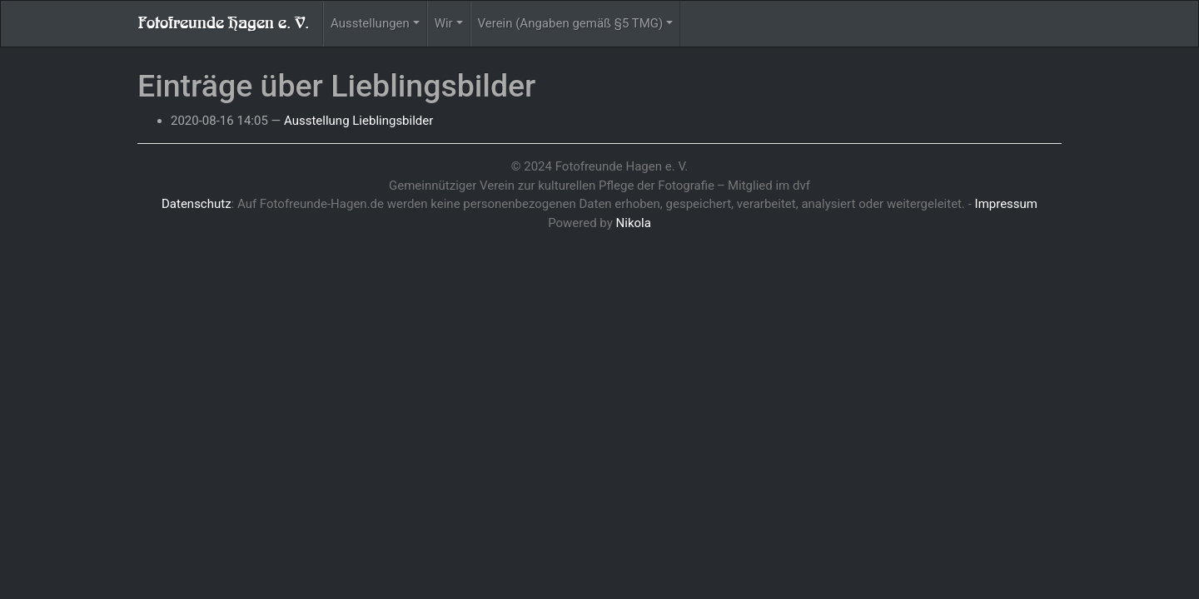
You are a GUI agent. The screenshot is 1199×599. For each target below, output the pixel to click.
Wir (444, 23)
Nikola (633, 222)
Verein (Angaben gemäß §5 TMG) (571, 23)
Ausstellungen (370, 23)
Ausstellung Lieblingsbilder (358, 120)
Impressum (1006, 203)
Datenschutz (196, 203)
